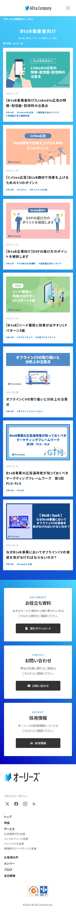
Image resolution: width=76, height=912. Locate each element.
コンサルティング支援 (16, 839)
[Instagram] (25, 804)
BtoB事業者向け (17, 19)
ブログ (8, 869)
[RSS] (34, 804)
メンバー (9, 863)
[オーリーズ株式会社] (38, 8)
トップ (8, 816)
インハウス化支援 (14, 844)
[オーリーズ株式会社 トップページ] (22, 777)
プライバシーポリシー (16, 796)
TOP (5, 19)
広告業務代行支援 (14, 834)
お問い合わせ (38, 686)
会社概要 (9, 875)
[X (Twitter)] (7, 804)
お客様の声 (11, 857)
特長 (7, 822)
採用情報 (38, 743)
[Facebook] (16, 804)
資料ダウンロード (38, 628)
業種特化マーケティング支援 (20, 848)
